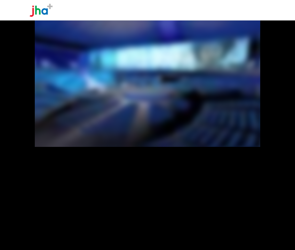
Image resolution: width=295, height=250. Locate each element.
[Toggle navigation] (260, 10)
